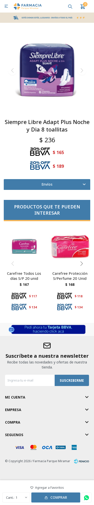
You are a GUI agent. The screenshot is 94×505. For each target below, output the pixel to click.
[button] (70, 6)
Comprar (58, 497)
